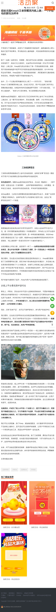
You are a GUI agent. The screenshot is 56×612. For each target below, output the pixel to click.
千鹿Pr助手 (11, 595)
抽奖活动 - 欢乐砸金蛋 (11, 527)
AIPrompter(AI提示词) (44, 595)
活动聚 (24, 18)
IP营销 (50, 450)
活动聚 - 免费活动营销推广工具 (20, 601)
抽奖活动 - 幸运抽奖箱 (39, 527)
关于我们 (4, 593)
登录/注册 (50, 8)
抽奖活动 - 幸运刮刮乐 (11, 579)
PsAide (18, 595)
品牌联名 (24, 469)
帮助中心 (19, 593)
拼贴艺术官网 (28, 593)
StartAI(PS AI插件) (29, 595)
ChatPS (3, 597)
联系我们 (12, 593)
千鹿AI (3, 595)
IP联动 (18, 42)
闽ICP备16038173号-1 (35, 601)
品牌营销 (5, 469)
